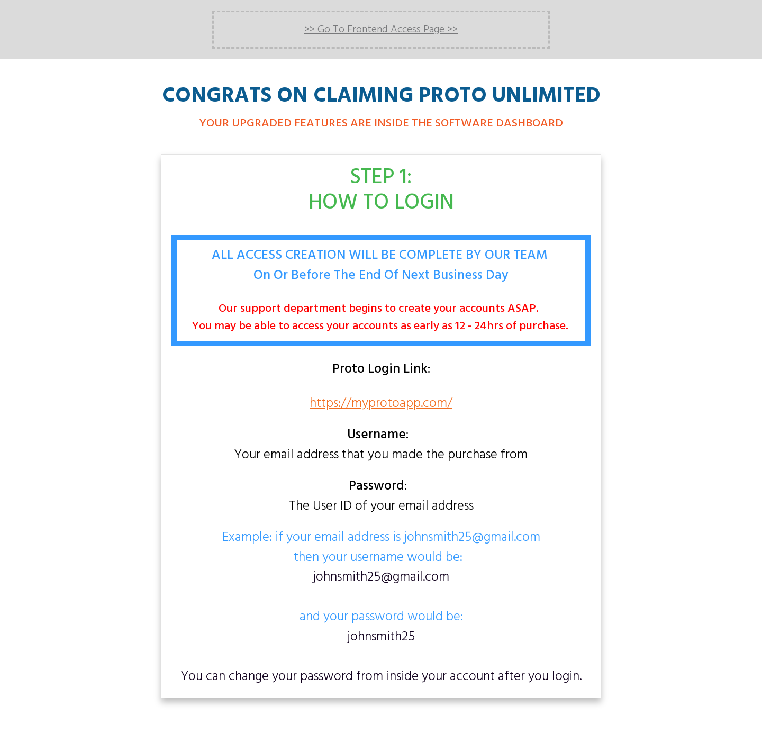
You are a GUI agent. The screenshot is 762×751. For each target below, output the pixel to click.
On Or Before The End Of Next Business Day (381, 275)
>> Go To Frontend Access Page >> (381, 29)
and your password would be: (381, 627)
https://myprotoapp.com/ (381, 403)
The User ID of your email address (381, 497)
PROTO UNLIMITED (510, 96)
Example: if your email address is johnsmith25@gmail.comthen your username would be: (381, 548)
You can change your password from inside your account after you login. (381, 676)
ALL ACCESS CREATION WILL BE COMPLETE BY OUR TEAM (381, 255)
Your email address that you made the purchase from (381, 445)
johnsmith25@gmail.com (381, 577)
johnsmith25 (381, 637)
